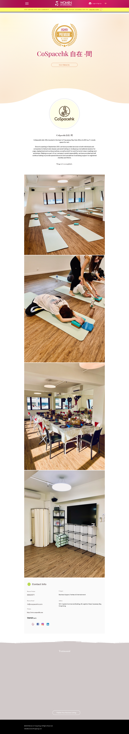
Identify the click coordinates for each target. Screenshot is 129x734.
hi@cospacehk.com (34, 604)
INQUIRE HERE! (94, 9)
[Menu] (26, 3)
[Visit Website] (64, 65)
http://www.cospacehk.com (35, 612)
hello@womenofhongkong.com (33, 728)
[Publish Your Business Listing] (66, 712)
